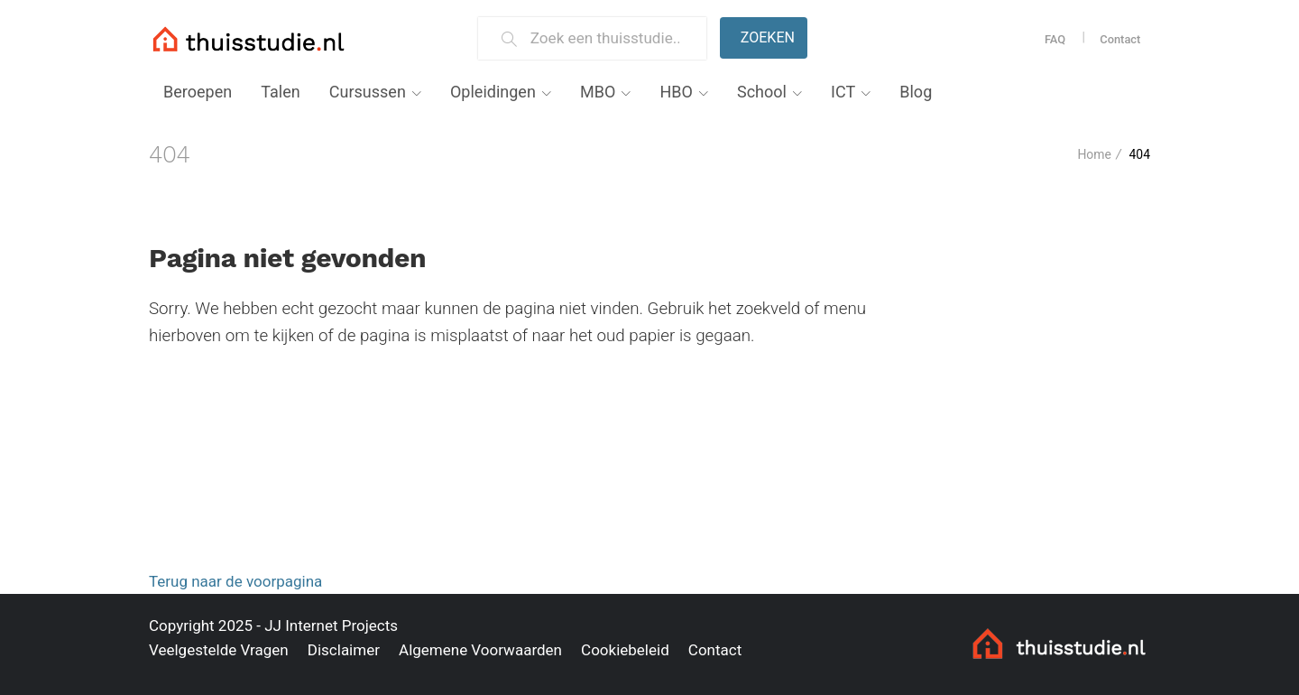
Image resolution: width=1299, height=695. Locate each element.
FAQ (1055, 39)
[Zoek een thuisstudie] (611, 38)
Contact (1120, 39)
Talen (280, 91)
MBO (597, 91)
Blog (915, 91)
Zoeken (768, 37)
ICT (843, 91)
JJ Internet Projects (331, 625)
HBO (675, 91)
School (762, 91)
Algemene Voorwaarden (480, 650)
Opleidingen (493, 91)
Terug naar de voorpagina (235, 581)
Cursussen (367, 91)
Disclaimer (344, 650)
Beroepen (197, 91)
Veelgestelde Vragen (219, 650)
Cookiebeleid (625, 650)
